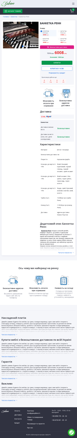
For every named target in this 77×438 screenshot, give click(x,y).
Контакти (18, 419)
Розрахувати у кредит (57, 73)
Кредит (17, 423)
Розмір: (42, 28)
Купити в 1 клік (57, 68)
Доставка (18, 415)
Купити (57, 63)
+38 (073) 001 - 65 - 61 (59, 420)
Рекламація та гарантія (36, 424)
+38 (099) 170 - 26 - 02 (59, 416)
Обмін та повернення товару (35, 418)
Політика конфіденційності (33, 412)
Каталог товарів (13, 11)
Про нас (30, 428)
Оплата (17, 411)
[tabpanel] (20, 35)
